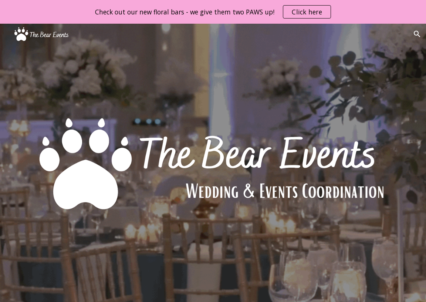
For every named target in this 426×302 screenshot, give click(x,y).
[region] (213, 12)
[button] (417, 34)
